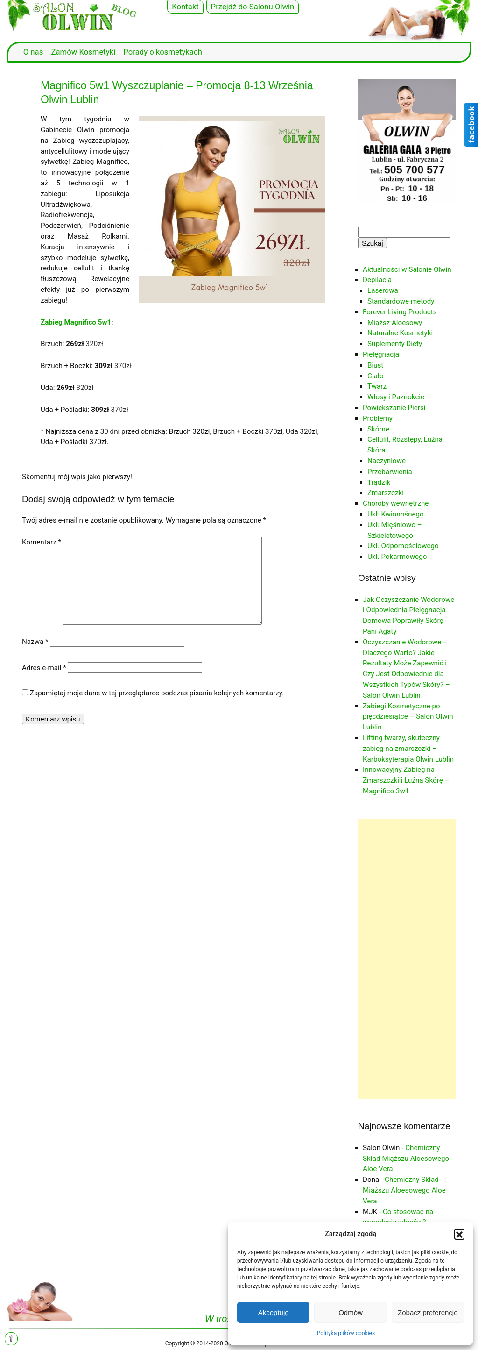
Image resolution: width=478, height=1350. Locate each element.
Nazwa (35, 641)
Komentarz (41, 542)
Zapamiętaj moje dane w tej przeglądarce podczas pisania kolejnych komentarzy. (157, 693)
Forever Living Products (400, 312)
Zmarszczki (385, 492)
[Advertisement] (407, 959)
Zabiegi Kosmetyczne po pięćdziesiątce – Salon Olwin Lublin (408, 717)
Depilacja (377, 280)
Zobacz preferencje (427, 1312)
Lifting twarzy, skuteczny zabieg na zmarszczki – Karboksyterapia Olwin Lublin (408, 748)
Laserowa (382, 290)
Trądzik (378, 482)
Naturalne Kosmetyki (400, 333)
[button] (459, 1233)
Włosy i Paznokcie (395, 397)
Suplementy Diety (394, 343)
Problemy (378, 418)
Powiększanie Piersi (394, 407)
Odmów (350, 1312)
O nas (33, 52)
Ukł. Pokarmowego (397, 556)
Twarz (377, 386)
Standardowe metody (401, 301)
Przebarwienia (389, 471)
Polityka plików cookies (346, 1333)
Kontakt (185, 6)
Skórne (378, 429)
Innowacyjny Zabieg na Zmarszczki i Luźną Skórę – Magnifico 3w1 (406, 780)
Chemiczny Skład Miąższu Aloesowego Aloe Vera (406, 1158)
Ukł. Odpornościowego (403, 546)
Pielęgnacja (381, 354)
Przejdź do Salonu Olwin (253, 6)
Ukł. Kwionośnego (395, 514)
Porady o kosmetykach (162, 52)
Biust (375, 365)
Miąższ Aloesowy (394, 322)
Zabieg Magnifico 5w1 (76, 322)
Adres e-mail (44, 668)
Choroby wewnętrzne (396, 503)
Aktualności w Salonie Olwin (407, 269)
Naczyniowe (386, 461)
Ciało (375, 376)
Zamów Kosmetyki (83, 52)
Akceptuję (273, 1312)
